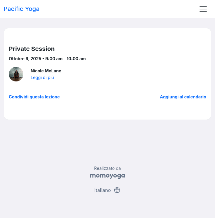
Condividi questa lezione (34, 96)
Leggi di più (42, 77)
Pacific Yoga (21, 8)
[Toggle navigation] (203, 9)
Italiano (107, 190)
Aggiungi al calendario (183, 96)
